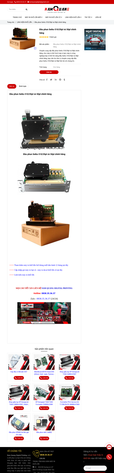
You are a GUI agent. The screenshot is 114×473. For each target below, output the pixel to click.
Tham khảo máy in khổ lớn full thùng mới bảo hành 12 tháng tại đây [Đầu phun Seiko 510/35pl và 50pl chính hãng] (41, 265)
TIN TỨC (88, 17)
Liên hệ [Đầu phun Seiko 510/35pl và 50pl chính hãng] (49, 72)
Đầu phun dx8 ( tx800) (44, 432)
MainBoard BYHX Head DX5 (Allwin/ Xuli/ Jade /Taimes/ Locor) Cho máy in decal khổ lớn (44, 373)
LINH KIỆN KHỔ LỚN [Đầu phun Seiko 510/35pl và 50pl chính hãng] (24, 22)
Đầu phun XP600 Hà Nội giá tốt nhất (19, 433)
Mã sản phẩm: (44, 44)
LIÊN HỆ (98, 17)
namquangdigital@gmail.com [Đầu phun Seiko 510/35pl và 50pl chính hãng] (38, 2)
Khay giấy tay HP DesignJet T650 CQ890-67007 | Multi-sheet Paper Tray (18, 403)
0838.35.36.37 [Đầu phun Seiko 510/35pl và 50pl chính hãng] (20, 2)
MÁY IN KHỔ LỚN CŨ (53, 17)
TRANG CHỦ (17, 17)
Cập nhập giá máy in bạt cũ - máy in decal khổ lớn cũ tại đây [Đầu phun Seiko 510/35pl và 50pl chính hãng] (38, 270)
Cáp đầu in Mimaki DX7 (18, 372)
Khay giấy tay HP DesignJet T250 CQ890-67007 (69, 373)
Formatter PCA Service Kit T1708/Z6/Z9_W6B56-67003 (69, 403)
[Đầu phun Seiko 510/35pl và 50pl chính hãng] (57, 9)
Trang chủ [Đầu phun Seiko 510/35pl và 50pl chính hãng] (10, 22)
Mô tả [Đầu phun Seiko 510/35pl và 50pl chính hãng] (11, 86)
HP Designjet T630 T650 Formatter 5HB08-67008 (44, 403)
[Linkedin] (56, 79)
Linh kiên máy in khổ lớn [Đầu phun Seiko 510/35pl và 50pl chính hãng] (24, 275)
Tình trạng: (43, 67)
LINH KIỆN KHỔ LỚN (73, 17)
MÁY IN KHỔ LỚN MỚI (33, 17)
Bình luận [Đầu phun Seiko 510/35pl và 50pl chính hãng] (22, 86)
